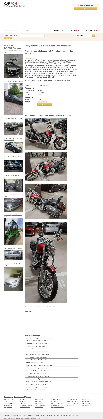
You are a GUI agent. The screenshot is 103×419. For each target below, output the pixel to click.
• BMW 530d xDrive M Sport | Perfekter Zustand (36, 382)
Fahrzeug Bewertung (24, 30)
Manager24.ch (32, 413)
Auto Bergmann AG (86, 399)
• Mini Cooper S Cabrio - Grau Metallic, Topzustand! (37, 355)
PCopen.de (15, 413)
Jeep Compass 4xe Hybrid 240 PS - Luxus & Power (13, 182)
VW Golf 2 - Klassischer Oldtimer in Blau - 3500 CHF (13, 201)
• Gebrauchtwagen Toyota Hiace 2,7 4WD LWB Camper (37, 369)
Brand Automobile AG (9, 397)
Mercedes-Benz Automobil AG (58, 401)
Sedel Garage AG (86, 401)
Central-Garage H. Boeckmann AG (27, 403)
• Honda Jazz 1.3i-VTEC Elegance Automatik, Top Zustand (38, 347)
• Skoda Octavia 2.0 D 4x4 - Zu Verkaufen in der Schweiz (38, 352)
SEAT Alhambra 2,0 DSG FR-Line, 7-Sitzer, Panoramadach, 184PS (13, 144)
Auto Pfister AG (85, 397)
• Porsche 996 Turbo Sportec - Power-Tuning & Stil (36, 358)
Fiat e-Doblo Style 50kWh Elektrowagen (13, 253)
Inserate (82, 413)
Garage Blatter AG (39, 401)
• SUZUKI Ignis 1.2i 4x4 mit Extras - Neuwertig (35, 344)
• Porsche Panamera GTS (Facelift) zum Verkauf (36, 371)
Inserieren (85, 8)
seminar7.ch (52, 413)
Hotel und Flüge (67, 413)
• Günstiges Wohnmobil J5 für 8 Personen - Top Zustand (38, 350)
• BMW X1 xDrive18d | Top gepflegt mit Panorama (36, 377)
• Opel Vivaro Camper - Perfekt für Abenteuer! (35, 388)
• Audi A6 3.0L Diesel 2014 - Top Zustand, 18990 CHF (37, 366)
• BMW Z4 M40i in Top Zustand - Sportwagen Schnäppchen (38, 380)
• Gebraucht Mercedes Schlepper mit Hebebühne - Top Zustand (39, 336)
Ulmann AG (22, 399)
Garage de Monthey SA (25, 405)
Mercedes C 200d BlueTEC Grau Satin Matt (13, 61)
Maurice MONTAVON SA (87, 403)
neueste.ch (75, 413)
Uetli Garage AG (70, 403)
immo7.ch (45, 413)
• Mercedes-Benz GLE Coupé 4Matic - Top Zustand (36, 341)
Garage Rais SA (38, 399)
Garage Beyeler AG (39, 397)
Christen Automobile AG (9, 401)
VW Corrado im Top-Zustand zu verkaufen (13, 96)
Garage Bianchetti (8, 403)
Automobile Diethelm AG (72, 397)
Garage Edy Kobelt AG (72, 399)
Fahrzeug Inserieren (13, 30)
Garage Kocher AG (8, 405)
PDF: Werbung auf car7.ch (43, 416)
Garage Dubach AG (55, 403)
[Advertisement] (51, 20)
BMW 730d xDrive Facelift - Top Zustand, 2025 (13, 125)
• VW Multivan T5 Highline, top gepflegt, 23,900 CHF (37, 385)
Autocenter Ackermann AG (73, 401)
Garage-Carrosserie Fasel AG (57, 405)
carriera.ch (59, 413)
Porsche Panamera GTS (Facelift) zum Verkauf (13, 163)
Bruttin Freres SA (39, 405)
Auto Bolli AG (7, 399)
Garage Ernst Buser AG (40, 403)
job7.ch (39, 413)
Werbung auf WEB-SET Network (30, 416)
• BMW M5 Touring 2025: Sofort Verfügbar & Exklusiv (37, 339)
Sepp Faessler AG (24, 401)
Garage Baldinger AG (55, 397)
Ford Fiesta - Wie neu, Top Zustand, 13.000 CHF (13, 276)
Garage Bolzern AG (24, 397)
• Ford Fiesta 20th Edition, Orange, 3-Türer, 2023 (36, 360)
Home (5, 30)
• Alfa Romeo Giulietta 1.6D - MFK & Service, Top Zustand (38, 374)
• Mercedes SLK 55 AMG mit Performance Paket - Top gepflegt (39, 363)
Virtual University (23, 413)
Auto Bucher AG (54, 399)
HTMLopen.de (7, 413)
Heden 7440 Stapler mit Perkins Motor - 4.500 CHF (13, 228)
